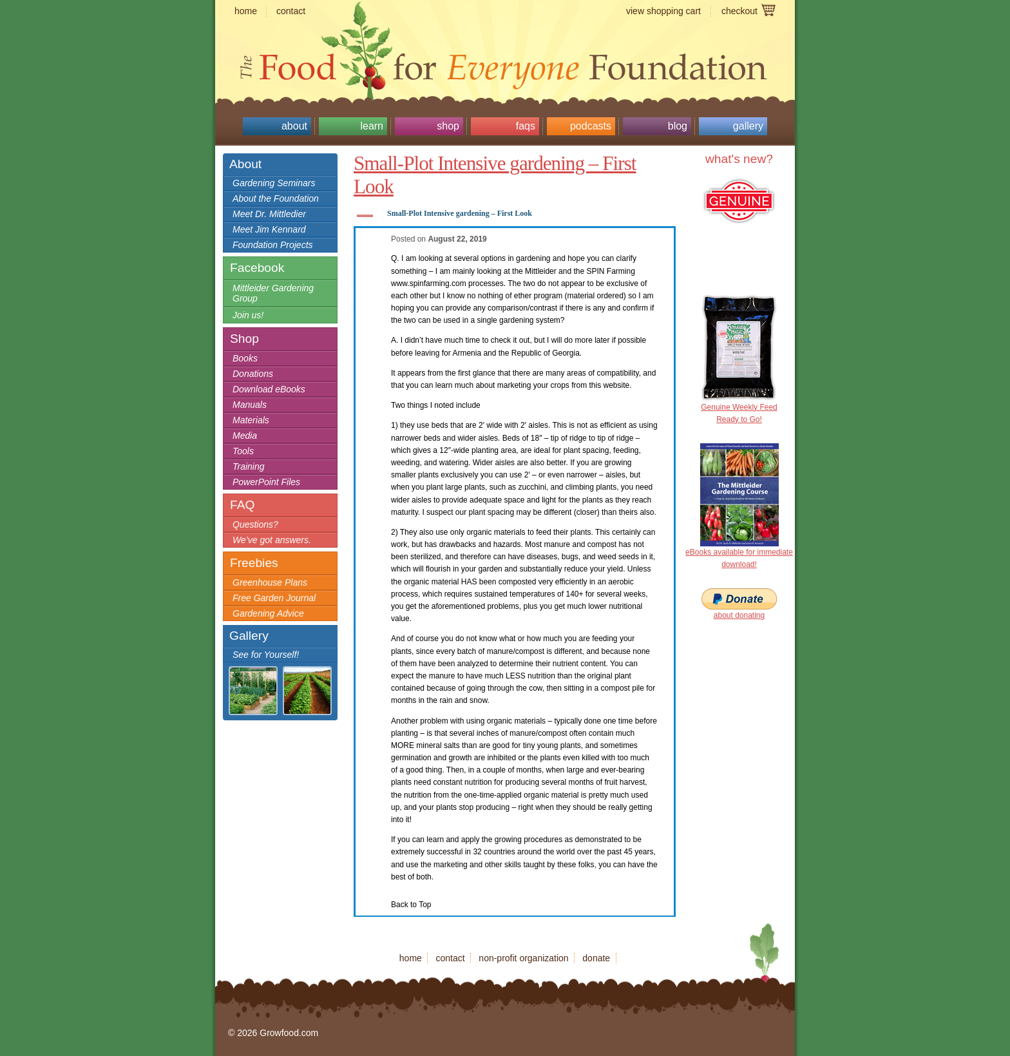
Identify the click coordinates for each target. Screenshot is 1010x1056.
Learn (371, 125)
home (245, 11)
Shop (448, 125)
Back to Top (411, 904)
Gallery (748, 125)
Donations (253, 374)
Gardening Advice (268, 613)
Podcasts (590, 125)
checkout (739, 11)
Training (249, 466)
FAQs (525, 125)
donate (596, 958)
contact (290, 11)
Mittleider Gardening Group (273, 293)
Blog (677, 125)
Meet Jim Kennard (269, 229)
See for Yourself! (266, 654)
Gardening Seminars (274, 183)
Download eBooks (269, 389)
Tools (243, 451)
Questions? (255, 524)
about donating (739, 615)
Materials (251, 420)
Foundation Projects (273, 245)
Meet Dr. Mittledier (269, 214)
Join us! (248, 315)
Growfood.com (505, 42)
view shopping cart (663, 11)
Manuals (250, 404)
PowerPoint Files (266, 482)
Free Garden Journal (274, 598)
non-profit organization (523, 958)
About (294, 125)
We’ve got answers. (272, 540)
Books (245, 358)
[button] (515, 216)
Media (245, 435)
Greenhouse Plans (270, 582)
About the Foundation (276, 198)
